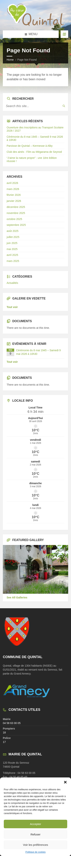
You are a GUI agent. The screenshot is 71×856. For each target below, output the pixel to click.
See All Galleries (17, 597)
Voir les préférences (35, 844)
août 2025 (12, 230)
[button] (65, 782)
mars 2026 (13, 189)
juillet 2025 (13, 237)
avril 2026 (12, 182)
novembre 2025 (16, 213)
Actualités (12, 282)
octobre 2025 (14, 219)
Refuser (35, 834)
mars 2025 (13, 260)
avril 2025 (12, 254)
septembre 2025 (16, 224)
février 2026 (14, 194)
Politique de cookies (35, 852)
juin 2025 (12, 243)
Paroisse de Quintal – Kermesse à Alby (30, 145)
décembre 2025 (16, 206)
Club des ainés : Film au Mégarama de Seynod (34, 151)
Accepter (35, 824)
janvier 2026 (14, 200)
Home (10, 59)
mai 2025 (12, 249)
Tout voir (12, 307)
